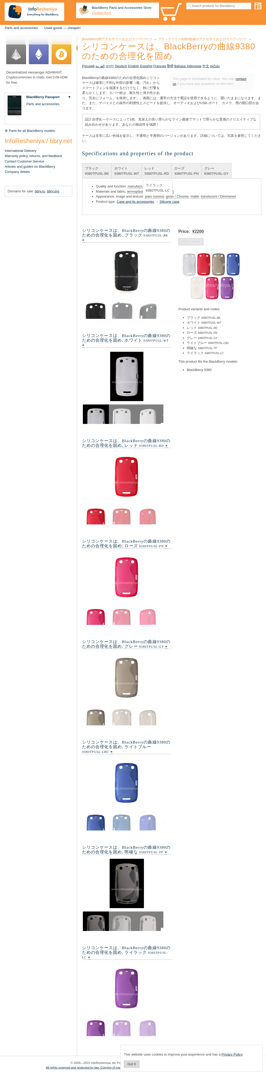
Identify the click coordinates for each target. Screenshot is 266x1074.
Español (146, 66)
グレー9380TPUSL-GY (216, 170)
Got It (132, 1064)
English (133, 66)
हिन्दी (170, 66)
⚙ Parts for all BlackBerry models (30, 131)
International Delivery (20, 151)
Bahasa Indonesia (187, 66)
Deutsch (121, 66)
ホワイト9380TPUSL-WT (126, 170)
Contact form (101, 13)
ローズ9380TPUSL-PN (186, 170)
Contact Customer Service (24, 161)
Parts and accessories (21, 28)
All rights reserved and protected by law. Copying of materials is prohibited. (96, 1067)
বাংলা (110, 66)
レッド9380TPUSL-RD (156, 170)
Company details (17, 172)
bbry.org (53, 191)
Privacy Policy (232, 1054)
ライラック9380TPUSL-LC (158, 187)
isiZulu (215, 66)
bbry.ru (40, 191)
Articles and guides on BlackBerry (30, 166)
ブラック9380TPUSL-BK (97, 170)
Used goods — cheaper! (62, 28)
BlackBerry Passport (42, 97)
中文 (205, 66)
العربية (100, 66)
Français (159, 66)
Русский (88, 66)
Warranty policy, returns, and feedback (33, 156)
